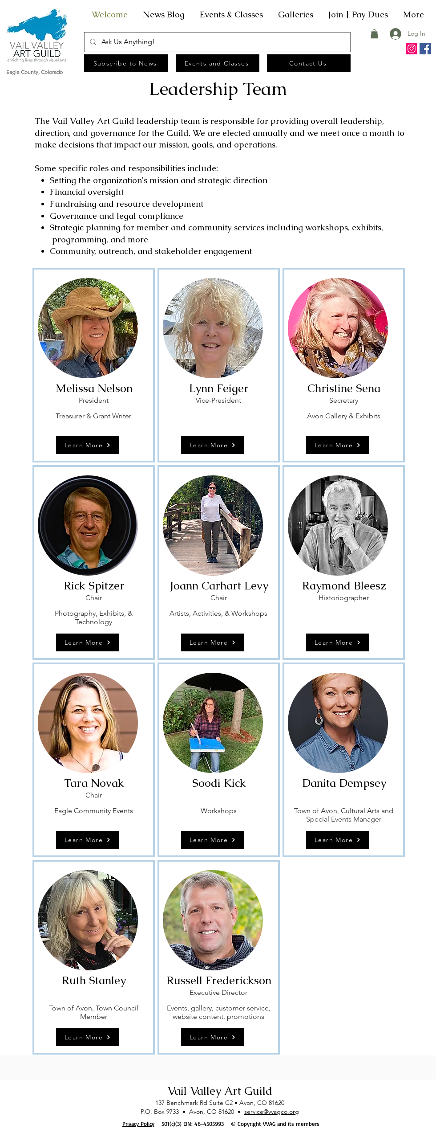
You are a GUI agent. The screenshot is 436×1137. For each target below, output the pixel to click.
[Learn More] (87, 445)
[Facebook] (425, 48)
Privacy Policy (138, 1123)
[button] (374, 33)
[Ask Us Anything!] (216, 42)
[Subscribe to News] (126, 63)
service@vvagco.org (271, 1112)
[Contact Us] (309, 63)
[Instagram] (411, 48)
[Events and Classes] (217, 63)
